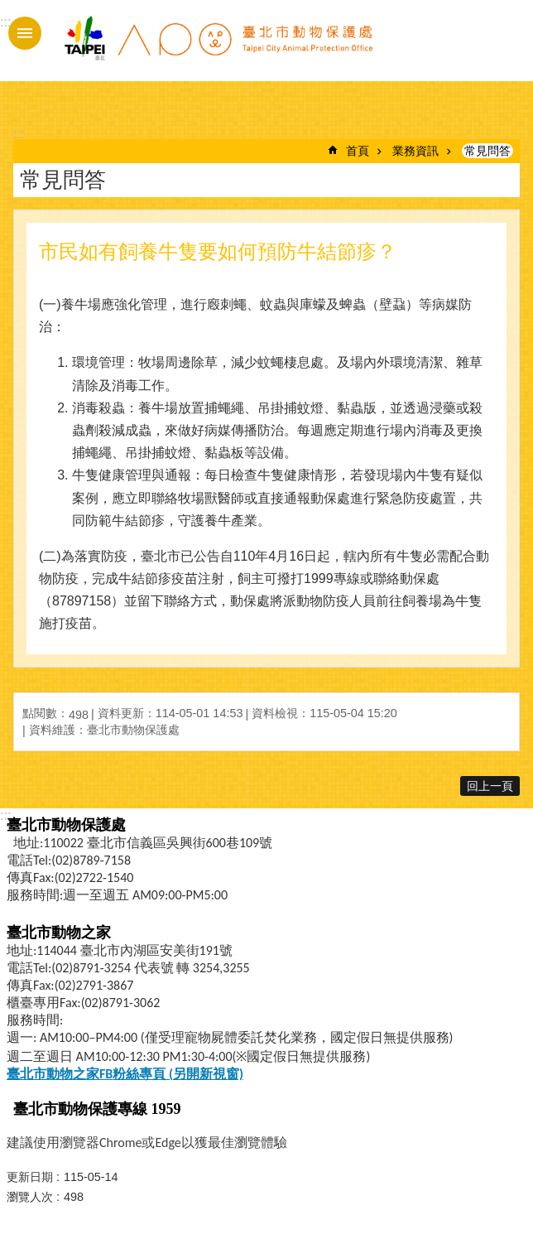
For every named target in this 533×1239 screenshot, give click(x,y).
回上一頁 (490, 786)
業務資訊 (415, 150)
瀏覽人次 (30, 1196)
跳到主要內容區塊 (8, 8)
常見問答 (487, 150)
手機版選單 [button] (24, 33)
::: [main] (18, 134)
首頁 (357, 150)
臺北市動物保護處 (217, 48)
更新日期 (30, 1177)
